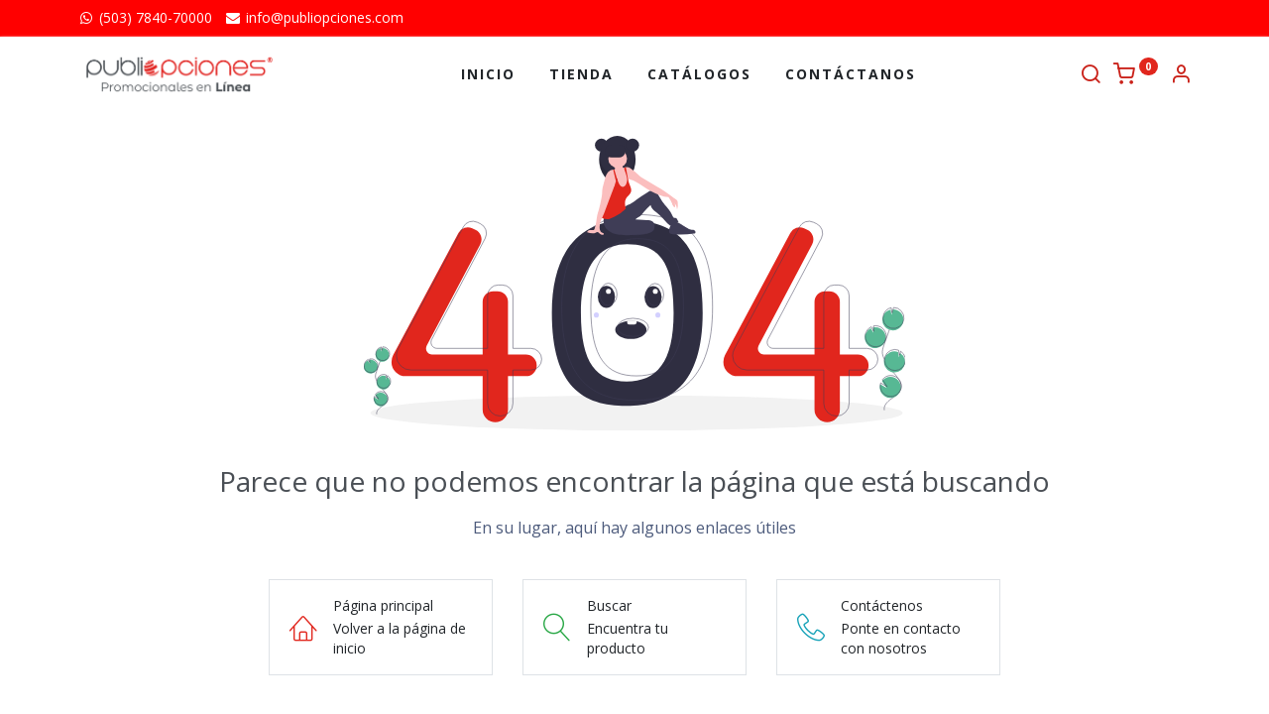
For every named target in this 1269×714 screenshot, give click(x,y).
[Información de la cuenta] (1181, 75)
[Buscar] (1090, 75)
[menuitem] (488, 74)
